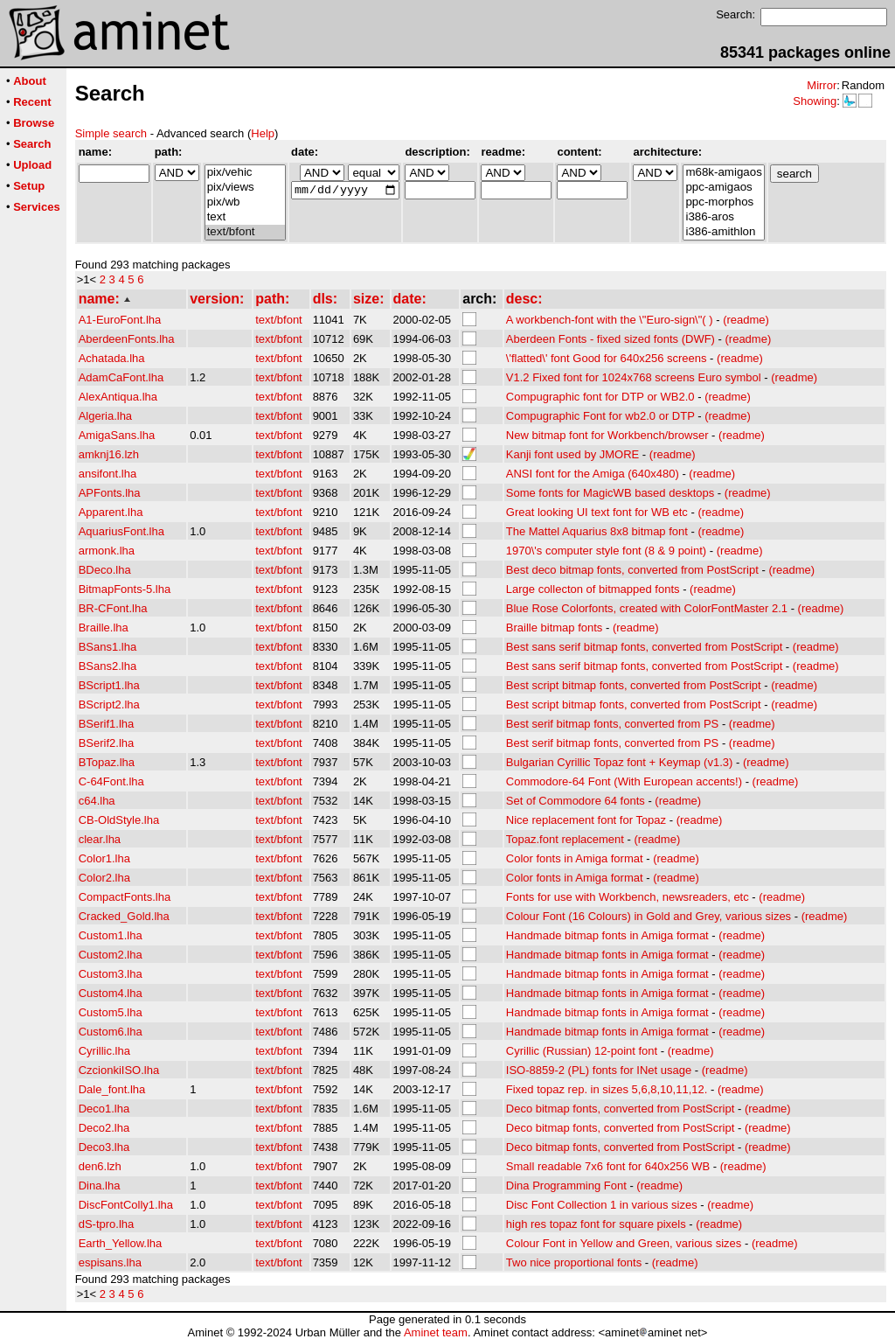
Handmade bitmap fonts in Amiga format (607, 935)
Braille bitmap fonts (554, 627)
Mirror (821, 85)
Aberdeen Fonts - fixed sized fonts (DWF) (610, 338)
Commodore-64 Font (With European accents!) (624, 781)
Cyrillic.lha (104, 1050)
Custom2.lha (110, 954)
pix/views (245, 187)
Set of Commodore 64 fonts (575, 800)
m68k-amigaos (723, 172)
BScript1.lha (109, 685)
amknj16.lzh (109, 454)
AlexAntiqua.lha (118, 396)
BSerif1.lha (107, 723)
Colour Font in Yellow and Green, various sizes (624, 1243)
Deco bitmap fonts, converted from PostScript (620, 1108)
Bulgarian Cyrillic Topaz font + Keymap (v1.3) (619, 762)
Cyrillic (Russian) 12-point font (581, 1050)
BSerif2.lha (107, 743)
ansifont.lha (108, 473)
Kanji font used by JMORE (572, 454)
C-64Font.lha (111, 781)
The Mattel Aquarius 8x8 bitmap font (597, 531)
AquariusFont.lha (121, 531)
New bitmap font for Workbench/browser (607, 435)
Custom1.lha (110, 935)
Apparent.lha (111, 512)
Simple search (111, 133)
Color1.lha (104, 858)
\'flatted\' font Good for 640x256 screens (606, 358)
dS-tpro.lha (107, 1224)
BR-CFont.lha (113, 608)
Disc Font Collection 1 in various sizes (601, 1204)
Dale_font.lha (112, 1089)
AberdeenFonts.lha (127, 338)
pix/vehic (245, 172)
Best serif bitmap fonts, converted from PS (612, 723)
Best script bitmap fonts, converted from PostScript (633, 685)
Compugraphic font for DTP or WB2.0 (600, 396)
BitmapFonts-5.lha (125, 589)
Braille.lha (103, 627)
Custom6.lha (110, 1031)
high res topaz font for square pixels (596, 1224)
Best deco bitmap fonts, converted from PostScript (632, 569)
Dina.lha (100, 1185)
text (245, 217)
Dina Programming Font (566, 1185)
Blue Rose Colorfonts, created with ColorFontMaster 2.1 (646, 608)
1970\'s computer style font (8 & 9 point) (606, 550)
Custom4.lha (110, 993)
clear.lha (100, 839)
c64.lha (97, 800)
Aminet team (436, 1332)
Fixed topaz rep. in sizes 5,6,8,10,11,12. (607, 1089)
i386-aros (723, 217)
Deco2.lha (104, 1127)
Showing (814, 101)
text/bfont (245, 232)
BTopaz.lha (107, 762)
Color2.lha (104, 877)
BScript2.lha (109, 704)
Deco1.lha (104, 1108)
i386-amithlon (723, 232)
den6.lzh (100, 1166)
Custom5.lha (110, 1012)
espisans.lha (110, 1262)
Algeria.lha (105, 415)
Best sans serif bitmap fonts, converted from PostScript (644, 646)
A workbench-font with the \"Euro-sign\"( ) (609, 319)
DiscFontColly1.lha (126, 1204)
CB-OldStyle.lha (119, 819)
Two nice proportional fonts (574, 1262)
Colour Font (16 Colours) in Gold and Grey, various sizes (648, 916)
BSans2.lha (108, 666)
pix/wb (245, 202)
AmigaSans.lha (117, 435)
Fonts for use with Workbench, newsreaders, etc (627, 896)
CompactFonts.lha (125, 896)
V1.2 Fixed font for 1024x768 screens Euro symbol (633, 377)
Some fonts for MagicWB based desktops (610, 492)
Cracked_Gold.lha (124, 916)
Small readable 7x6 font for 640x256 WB (608, 1166)
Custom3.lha (110, 973)
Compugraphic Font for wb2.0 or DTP (600, 415)
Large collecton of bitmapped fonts (593, 589)
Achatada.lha (112, 358)
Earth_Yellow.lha (121, 1243)
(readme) (746, 319)
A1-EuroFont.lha (120, 319)
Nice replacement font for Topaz (586, 819)
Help (262, 133)
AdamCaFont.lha (121, 377)
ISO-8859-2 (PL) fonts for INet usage (598, 1070)
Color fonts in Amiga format (574, 858)
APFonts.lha (110, 492)
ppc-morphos (723, 202)
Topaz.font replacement (565, 839)
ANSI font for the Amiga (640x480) (592, 473)
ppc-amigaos (723, 187)
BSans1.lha (108, 646)
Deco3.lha (104, 1147)
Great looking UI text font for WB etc (597, 512)
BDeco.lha (105, 569)
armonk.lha (107, 550)
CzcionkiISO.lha (119, 1070)
